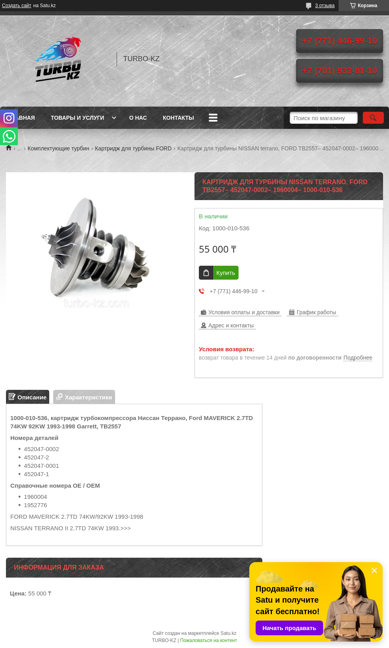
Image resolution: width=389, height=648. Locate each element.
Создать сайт (16, 5)
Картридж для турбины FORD (133, 148)
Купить (225, 272)
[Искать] (373, 118)
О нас (138, 118)
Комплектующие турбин (58, 148)
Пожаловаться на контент (208, 640)
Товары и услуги (77, 118)
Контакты (178, 118)
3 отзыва (325, 5)
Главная (21, 118)
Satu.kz (228, 633)
